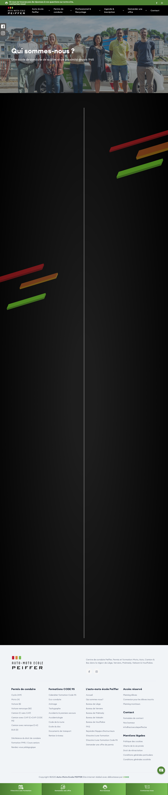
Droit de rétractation (133, 750)
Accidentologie (56, 717)
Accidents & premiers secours (62, 713)
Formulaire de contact (133, 718)
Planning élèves (130, 695)
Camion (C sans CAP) (21, 713)
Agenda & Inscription (114, 10)
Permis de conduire (63, 10)
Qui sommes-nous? (94, 699)
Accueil (89, 695)
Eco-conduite (55, 699)
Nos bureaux (129, 722)
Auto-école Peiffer (41, 10)
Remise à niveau (56, 735)
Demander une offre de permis (100, 744)
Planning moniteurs (131, 704)
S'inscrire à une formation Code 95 (102, 740)
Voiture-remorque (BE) (21, 708)
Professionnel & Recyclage (88, 10)
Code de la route (56, 722)
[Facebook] (89, 671)
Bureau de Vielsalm (94, 717)
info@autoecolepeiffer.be (135, 727)
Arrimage (53, 704)
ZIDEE (126, 777)
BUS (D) (14, 730)
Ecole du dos (54, 726)
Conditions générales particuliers (138, 755)
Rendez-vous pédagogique (23, 747)
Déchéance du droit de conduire (26, 738)
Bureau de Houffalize (95, 722)
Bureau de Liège (93, 704)
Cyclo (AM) (16, 695)
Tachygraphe (55, 708)
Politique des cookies (133, 741)
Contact (155, 10)
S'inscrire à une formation (97, 735)
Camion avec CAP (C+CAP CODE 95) (26, 719)
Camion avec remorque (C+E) (24, 725)
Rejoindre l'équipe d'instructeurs (100, 731)
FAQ (88, 726)
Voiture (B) (16, 704)
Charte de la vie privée (133, 746)
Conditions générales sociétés (137, 759)
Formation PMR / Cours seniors (25, 742)
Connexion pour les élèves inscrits (138, 699)
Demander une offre (137, 10)
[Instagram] (96, 671)
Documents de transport (60, 731)
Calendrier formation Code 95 (62, 695)
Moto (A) (15, 699)
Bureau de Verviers (94, 708)
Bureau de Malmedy (95, 713)
